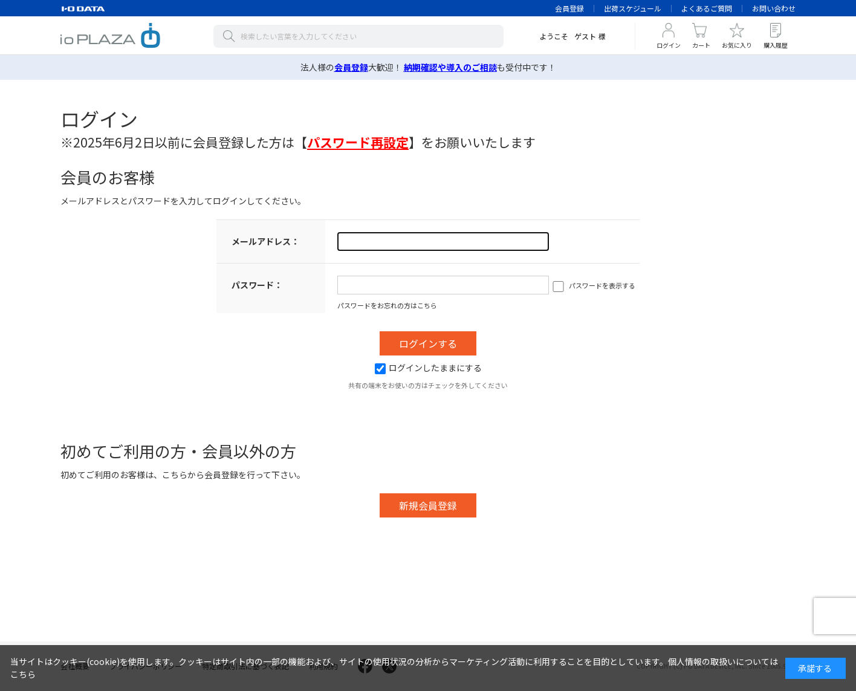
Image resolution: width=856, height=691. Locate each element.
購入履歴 (776, 45)
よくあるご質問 (706, 8)
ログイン (669, 45)
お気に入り (737, 45)
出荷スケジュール (632, 8)
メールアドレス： (265, 241)
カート (701, 45)
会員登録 (569, 8)
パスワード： (257, 285)
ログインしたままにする (428, 368)
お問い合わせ (774, 8)
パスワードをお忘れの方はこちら (387, 305)
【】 (357, 142)
